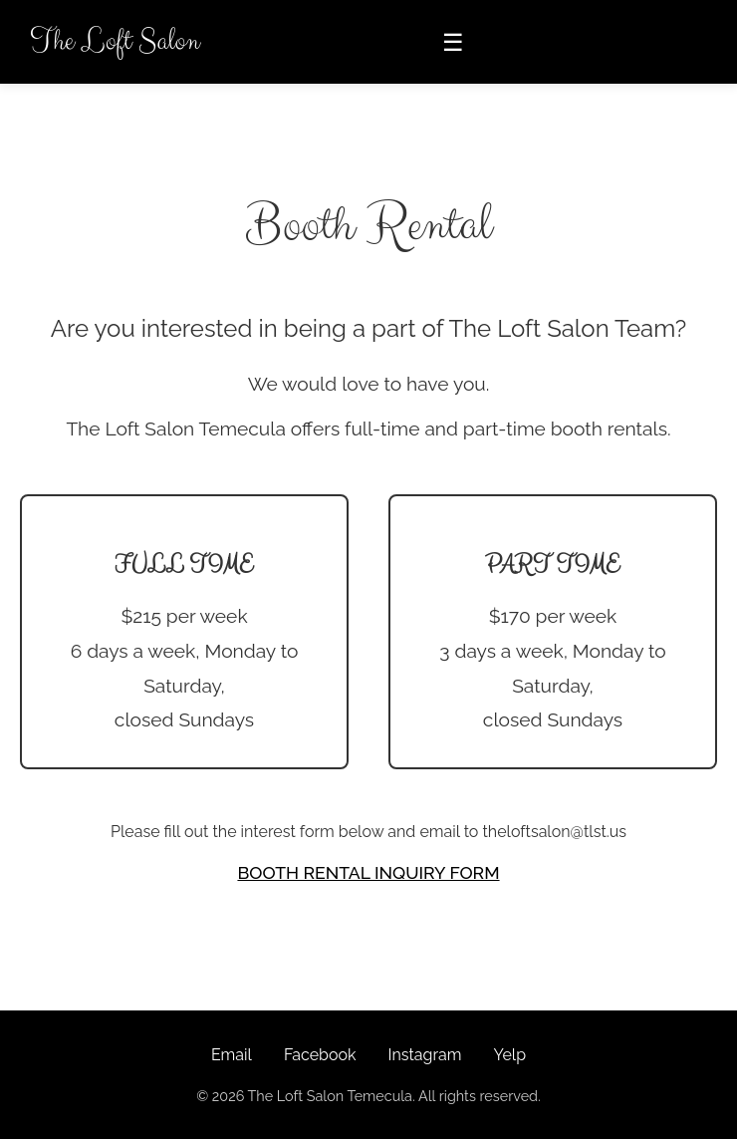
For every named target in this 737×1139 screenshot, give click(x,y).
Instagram (424, 1054)
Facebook (320, 1054)
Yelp (509, 1054)
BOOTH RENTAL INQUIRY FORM (368, 872)
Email (231, 1054)
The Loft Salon (114, 41)
